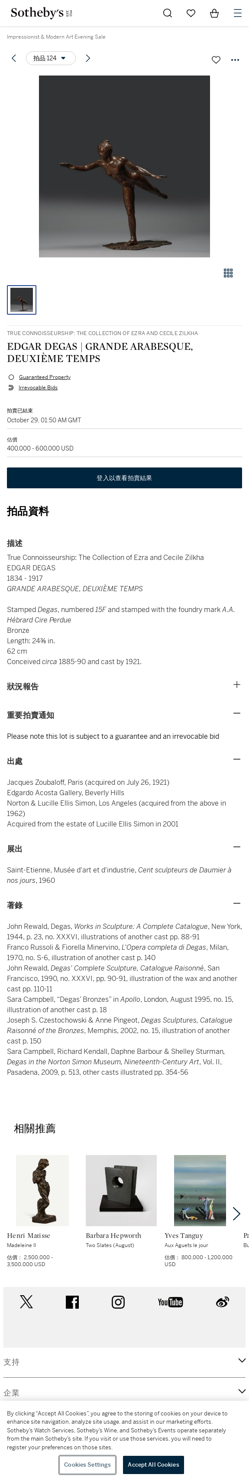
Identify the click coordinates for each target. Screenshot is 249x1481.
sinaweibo (222, 1302)
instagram (118, 1302)
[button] (124, 166)
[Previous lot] (14, 58)
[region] (124, 1441)
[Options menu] (51, 58)
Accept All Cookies (153, 1464)
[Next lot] (88, 58)
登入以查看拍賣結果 (124, 478)
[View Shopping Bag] (214, 13)
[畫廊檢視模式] (228, 273)
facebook (72, 1302)
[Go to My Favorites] (191, 13)
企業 (11, 1393)
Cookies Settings (87, 1464)
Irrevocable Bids (38, 387)
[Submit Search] (167, 13)
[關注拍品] (216, 60)
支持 (11, 1362)
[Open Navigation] (237, 13)
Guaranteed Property (45, 377)
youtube (170, 1302)
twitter (26, 1302)
